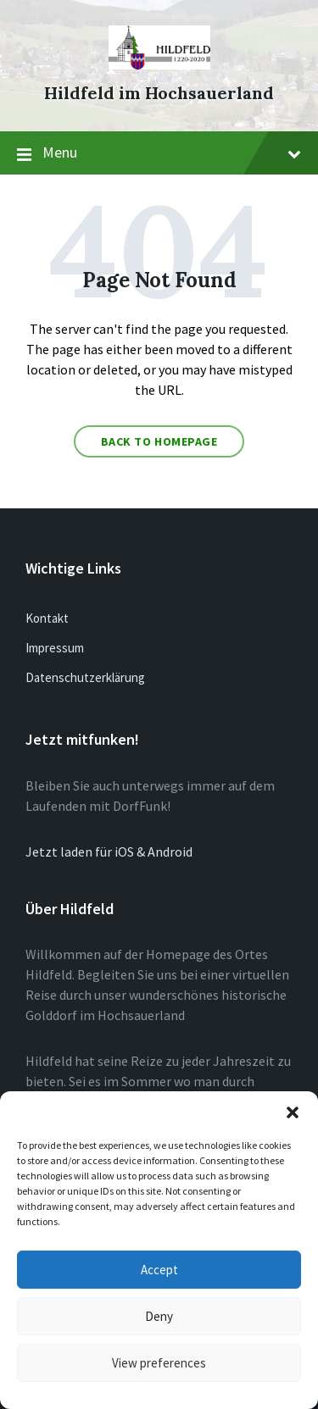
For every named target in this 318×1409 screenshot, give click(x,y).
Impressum (54, 648)
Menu (159, 153)
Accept (159, 1270)
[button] (292, 1112)
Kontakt (47, 618)
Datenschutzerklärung (85, 677)
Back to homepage (159, 441)
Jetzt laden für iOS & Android (108, 851)
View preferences (159, 1363)
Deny (159, 1316)
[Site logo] (159, 64)
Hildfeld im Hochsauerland (159, 92)
